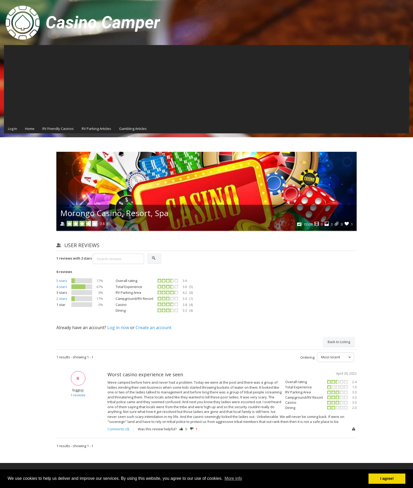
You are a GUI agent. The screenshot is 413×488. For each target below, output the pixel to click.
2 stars (61, 298)
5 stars (61, 280)
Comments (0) (118, 429)
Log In (12, 128)
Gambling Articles (133, 128)
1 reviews (78, 395)
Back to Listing (339, 341)
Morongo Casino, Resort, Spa (114, 213)
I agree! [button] (387, 478)
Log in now (118, 327)
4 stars (61, 286)
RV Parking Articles (96, 128)
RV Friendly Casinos (58, 128)
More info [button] (233, 478)
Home (30, 128)
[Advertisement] (206, 84)
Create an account (153, 327)
